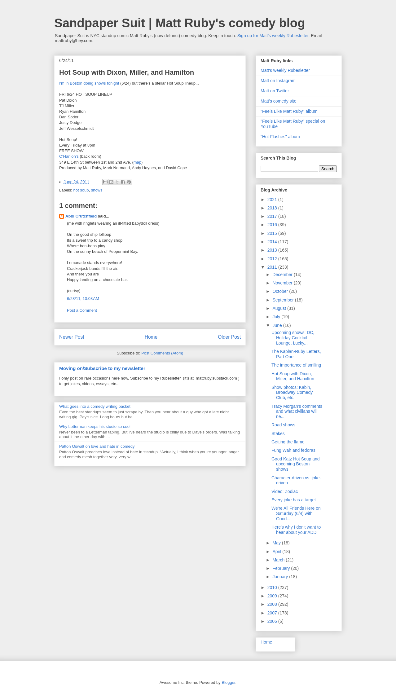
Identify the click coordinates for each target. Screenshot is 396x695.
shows (97, 190)
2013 (272, 250)
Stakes (278, 433)
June (277, 325)
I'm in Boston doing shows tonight (89, 83)
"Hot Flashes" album (280, 136)
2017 (272, 216)
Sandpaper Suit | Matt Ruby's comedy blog (179, 23)
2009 (272, 595)
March (279, 559)
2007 (272, 612)
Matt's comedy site (279, 101)
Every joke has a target (293, 499)
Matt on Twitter (275, 90)
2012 (272, 258)
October (280, 291)
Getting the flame (288, 441)
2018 (272, 207)
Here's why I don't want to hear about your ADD (296, 530)
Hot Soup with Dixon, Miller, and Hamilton (292, 376)
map (137, 162)
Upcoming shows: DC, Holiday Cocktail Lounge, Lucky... (293, 337)
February (281, 568)
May (277, 542)
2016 (272, 224)
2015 (272, 233)
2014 (272, 241)
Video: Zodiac (284, 491)
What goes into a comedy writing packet (94, 406)
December (282, 274)
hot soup (81, 190)
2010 (272, 587)
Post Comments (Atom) (162, 353)
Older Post (229, 337)
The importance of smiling (296, 365)
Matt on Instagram (278, 80)
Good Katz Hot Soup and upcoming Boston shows (295, 464)
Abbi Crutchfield (81, 216)
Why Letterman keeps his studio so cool (94, 426)
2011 (272, 267)
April (277, 551)
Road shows (283, 424)
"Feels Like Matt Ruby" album (289, 111)
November (282, 282)
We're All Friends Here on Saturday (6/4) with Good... (296, 513)
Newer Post (71, 337)
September (283, 299)
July (276, 316)
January (280, 576)
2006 (272, 621)
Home (151, 337)
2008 (272, 604)
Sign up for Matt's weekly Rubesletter (273, 35)
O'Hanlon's (69, 156)
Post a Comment (82, 310)
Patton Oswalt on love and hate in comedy (97, 446)
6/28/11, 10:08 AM (83, 298)
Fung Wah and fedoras (293, 450)
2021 (272, 199)
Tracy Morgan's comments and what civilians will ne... (296, 411)
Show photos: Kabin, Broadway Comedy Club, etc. (292, 392)
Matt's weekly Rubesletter (285, 70)
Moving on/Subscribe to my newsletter (102, 368)
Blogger (228, 682)
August (279, 308)
